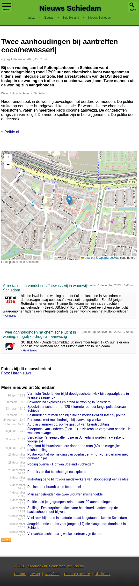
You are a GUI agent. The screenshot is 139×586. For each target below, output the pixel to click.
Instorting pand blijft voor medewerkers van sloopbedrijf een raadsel (78, 479)
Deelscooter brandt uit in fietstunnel (54, 487)
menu (6, 7)
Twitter (35, 574)
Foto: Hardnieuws (16, 373)
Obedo (78, 566)
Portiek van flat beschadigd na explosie (56, 472)
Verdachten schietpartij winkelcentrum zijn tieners (64, 534)
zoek (133, 10)
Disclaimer (102, 574)
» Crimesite (9, 315)
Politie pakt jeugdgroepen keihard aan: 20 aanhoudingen (69, 502)
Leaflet (87, 257)
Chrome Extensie (77, 574)
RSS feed (52, 574)
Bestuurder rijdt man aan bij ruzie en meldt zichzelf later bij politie (76, 415)
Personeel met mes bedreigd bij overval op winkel (64, 420)
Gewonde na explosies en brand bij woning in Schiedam (68, 402)
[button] (69, 200)
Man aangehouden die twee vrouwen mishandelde (64, 494)
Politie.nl (11, 132)
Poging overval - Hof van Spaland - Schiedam (60, 464)
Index (31, 17)
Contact (20, 574)
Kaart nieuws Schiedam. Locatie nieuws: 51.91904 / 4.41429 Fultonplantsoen (68, 205)
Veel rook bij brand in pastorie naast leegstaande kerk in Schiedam (77, 518)
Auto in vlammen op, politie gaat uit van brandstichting (68, 424)
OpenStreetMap (109, 257)
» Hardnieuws (29, 350)
